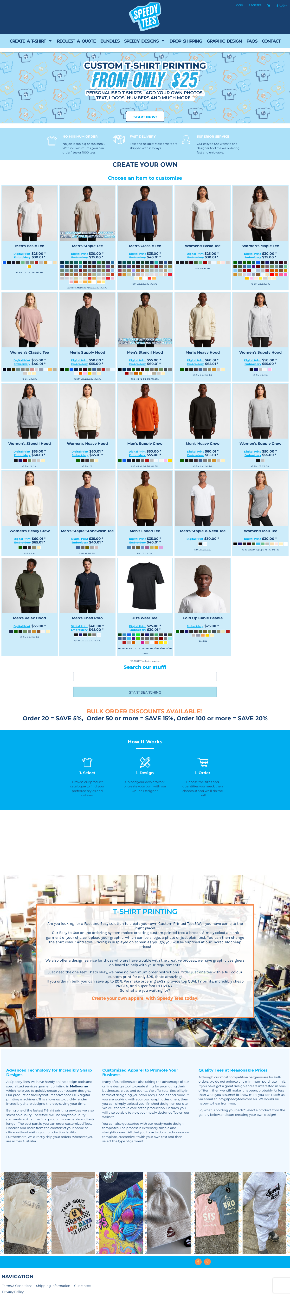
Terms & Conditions (17, 1286)
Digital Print (21, 253)
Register (255, 5)
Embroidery (22, 257)
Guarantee (82, 1286)
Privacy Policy (13, 1292)
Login (238, 5)
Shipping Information (53, 1286)
